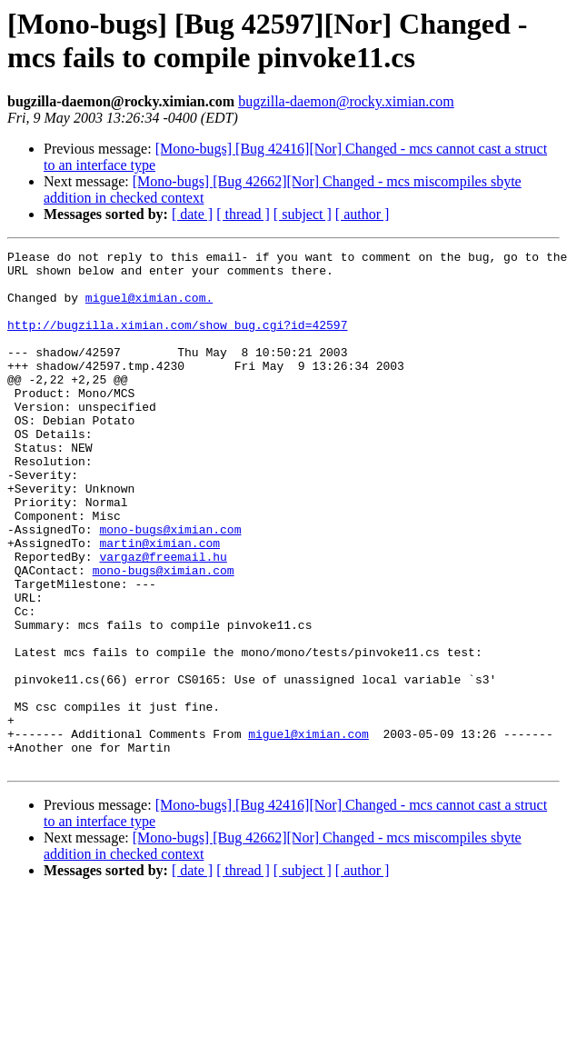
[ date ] (192, 214)
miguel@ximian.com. (149, 308)
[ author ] (362, 214)
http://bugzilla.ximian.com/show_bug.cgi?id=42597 (177, 341)
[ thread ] (243, 214)
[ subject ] (303, 214)
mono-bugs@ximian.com (170, 586)
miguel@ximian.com (308, 831)
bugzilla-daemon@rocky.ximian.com (346, 101)
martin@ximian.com (159, 602)
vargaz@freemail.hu (162, 619)
